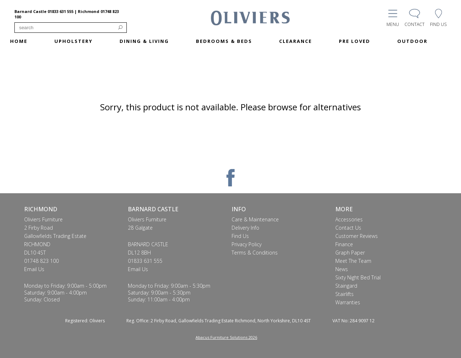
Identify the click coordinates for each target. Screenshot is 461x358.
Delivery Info (245, 227)
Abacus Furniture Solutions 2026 (226, 337)
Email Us (34, 269)
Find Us (240, 236)
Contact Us (348, 227)
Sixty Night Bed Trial (358, 277)
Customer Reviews (356, 236)
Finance (344, 244)
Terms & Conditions (255, 252)
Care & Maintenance (255, 219)
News (341, 269)
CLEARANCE (295, 41)
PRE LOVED (354, 41)
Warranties (347, 302)
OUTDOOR (412, 41)
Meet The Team (353, 260)
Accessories (349, 219)
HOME (18, 41)
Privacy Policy (246, 244)
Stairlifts (344, 294)
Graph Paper (350, 252)
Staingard (346, 285)
